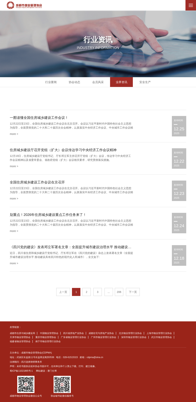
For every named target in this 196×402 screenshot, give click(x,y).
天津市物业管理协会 (20, 337)
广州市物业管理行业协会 (103, 337)
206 (119, 291)
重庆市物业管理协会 (45, 337)
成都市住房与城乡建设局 (22, 333)
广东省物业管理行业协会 (73, 337)
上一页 (63, 291)
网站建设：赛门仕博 (46, 371)
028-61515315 (70, 357)
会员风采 (98, 82)
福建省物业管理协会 (20, 341)
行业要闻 (51, 82)
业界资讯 (121, 82)
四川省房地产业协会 (73, 333)
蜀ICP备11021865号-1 (21, 371)
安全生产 (145, 82)
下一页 (133, 291)
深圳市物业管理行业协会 (133, 337)
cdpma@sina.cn (95, 357)
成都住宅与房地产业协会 (101, 333)
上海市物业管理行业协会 (159, 333)
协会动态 (74, 82)
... (109, 291)
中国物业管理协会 (49, 333)
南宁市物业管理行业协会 (48, 341)
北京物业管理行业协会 (130, 333)
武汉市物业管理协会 (161, 337)
